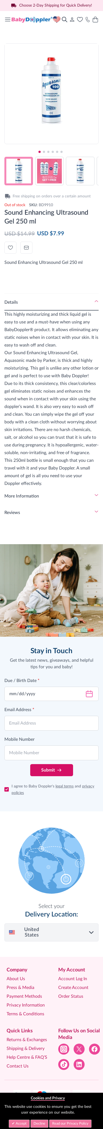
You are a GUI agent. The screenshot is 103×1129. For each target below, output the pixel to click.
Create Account (73, 987)
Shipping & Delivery (25, 1048)
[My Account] (72, 19)
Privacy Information (26, 1005)
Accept (21, 1123)
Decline (39, 1123)
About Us (16, 979)
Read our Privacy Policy (70, 1123)
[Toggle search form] (64, 19)
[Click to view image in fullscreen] (51, 90)
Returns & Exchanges (27, 1040)
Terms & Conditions (25, 1014)
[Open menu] (7, 19)
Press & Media (20, 987)
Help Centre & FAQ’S (27, 1057)
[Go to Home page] (36, 19)
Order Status (70, 996)
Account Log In (72, 979)
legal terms (64, 786)
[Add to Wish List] (10, 248)
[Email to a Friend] (26, 248)
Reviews (12, 512)
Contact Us (18, 1066)
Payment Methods (24, 996)
